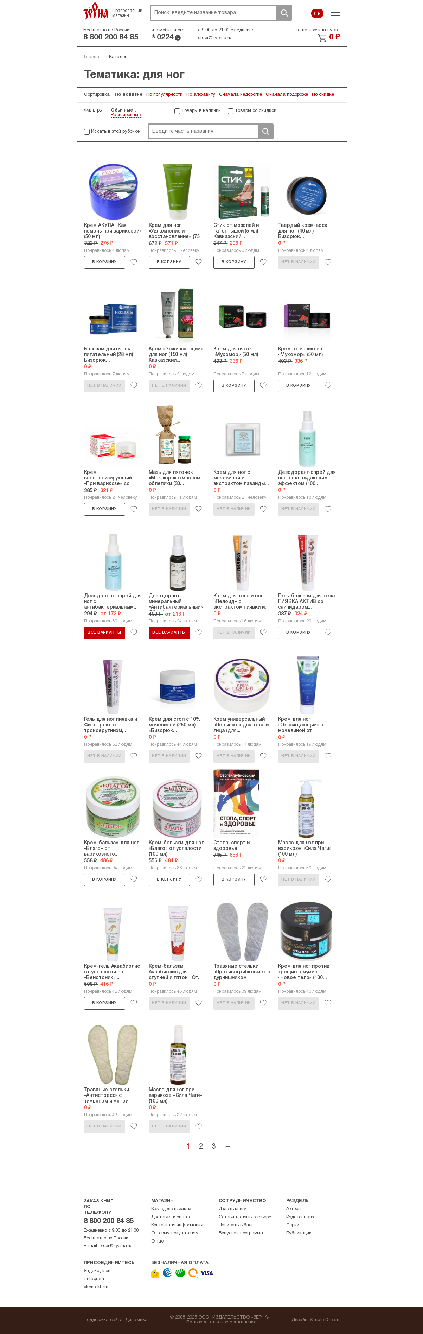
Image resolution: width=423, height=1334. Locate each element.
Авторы (293, 1209)
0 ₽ (317, 14)
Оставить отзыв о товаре (245, 1217)
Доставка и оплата (171, 1217)
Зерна (96, 11)
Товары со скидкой (255, 111)
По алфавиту (200, 95)
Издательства (301, 1217)
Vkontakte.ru (96, 1287)
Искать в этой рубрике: (116, 131)
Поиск (284, 13)
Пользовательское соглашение (221, 1322)
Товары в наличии (201, 111)
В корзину (104, 262)
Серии (292, 1225)
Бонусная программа (241, 1233)
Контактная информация (177, 1225)
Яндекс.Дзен (97, 1271)
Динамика (136, 1320)
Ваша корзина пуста (317, 30)
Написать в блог (236, 1225)
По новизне (128, 95)
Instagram (94, 1279)
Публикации (299, 1233)
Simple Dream (325, 1320)
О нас (157, 1241)
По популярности (164, 95)
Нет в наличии (298, 262)
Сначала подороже (287, 95)
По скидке (323, 95)
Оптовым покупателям (175, 1233)
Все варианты (104, 632)
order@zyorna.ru (214, 38)
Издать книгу (232, 1209)
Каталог (118, 57)
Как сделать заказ (171, 1209)
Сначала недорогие (240, 95)
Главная (93, 57)
